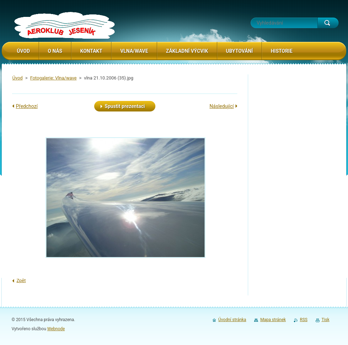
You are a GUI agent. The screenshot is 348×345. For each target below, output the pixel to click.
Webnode (56, 328)
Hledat (328, 23)
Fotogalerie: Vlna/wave (53, 78)
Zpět (21, 280)
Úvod (17, 78)
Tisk (325, 319)
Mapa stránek (273, 319)
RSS (304, 319)
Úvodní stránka (232, 319)
